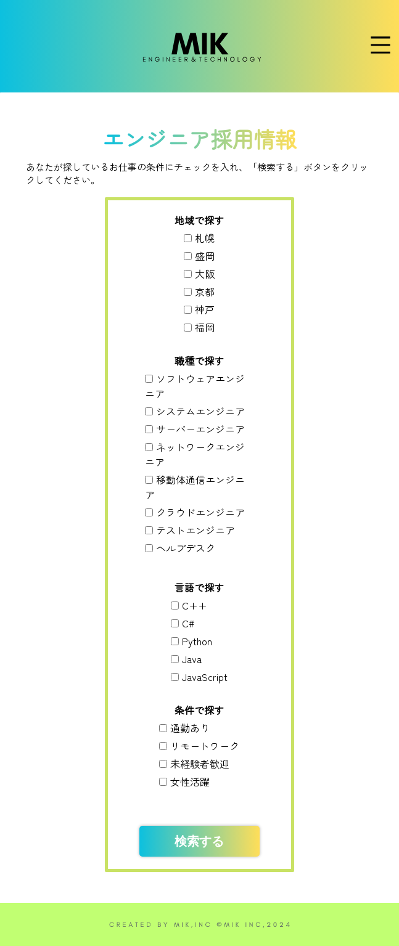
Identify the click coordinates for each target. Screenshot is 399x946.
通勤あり (190, 727)
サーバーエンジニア (200, 429)
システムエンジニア (200, 411)
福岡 (205, 327)
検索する (199, 841)
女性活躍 (190, 781)
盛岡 (205, 255)
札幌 (205, 237)
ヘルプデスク (185, 547)
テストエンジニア (195, 530)
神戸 (205, 309)
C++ (194, 605)
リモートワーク (204, 745)
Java (192, 658)
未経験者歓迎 (199, 763)
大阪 (205, 273)
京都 (205, 291)
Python (197, 641)
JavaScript (205, 676)
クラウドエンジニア (200, 512)
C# (188, 623)
